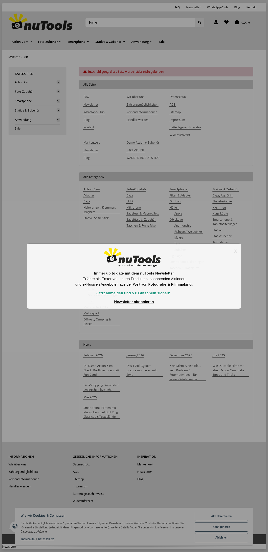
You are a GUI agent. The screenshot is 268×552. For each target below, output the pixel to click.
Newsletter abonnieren (134, 302)
